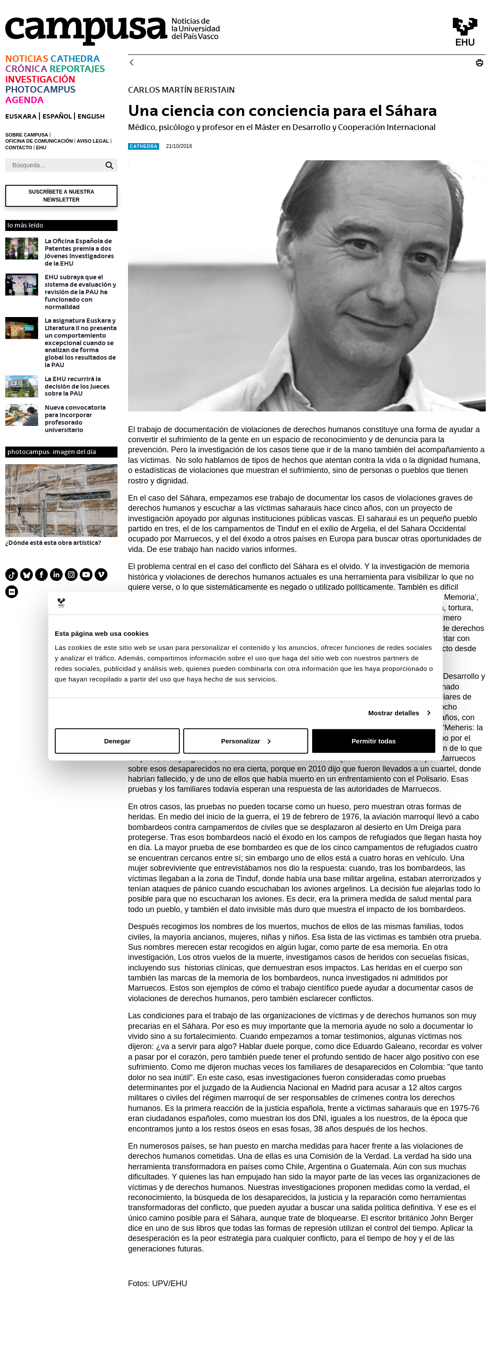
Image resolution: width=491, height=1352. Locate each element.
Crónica (26, 68)
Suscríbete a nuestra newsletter (61, 196)
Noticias (26, 58)
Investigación (40, 79)
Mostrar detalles (394, 713)
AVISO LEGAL (93, 141)
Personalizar (245, 740)
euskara (20, 116)
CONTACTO (18, 147)
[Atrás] (131, 63)
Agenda (24, 99)
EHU (41, 147)
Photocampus (40, 89)
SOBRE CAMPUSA (26, 134)
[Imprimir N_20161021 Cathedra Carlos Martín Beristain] (479, 63)
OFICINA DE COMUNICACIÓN (39, 141)
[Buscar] (53, 165)
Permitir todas (374, 740)
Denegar (117, 740)
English (91, 116)
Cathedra (75, 58)
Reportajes (77, 68)
